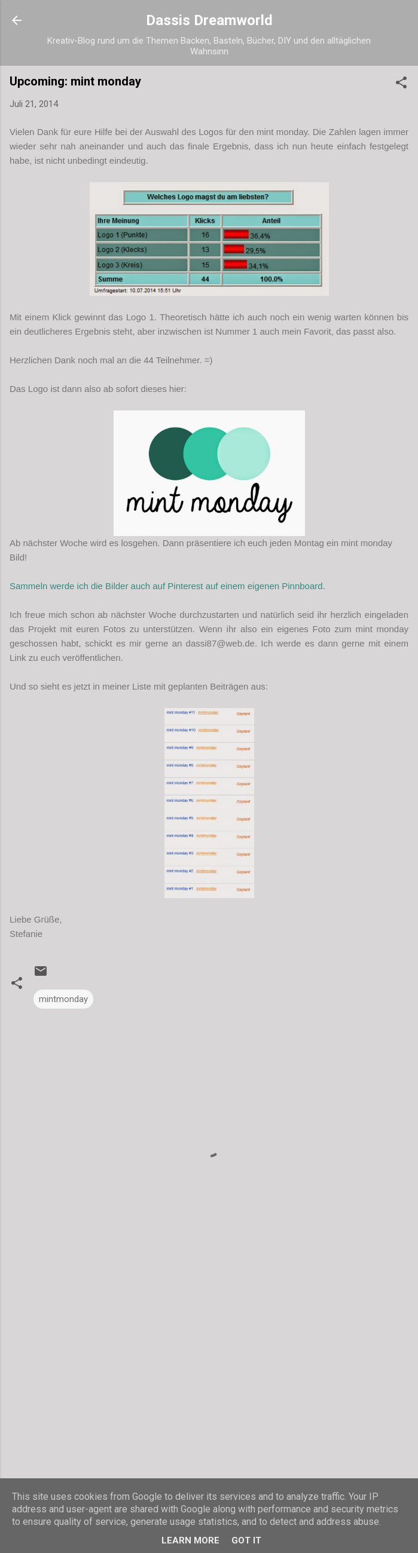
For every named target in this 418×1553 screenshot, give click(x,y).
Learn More (190, 1540)
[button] (401, 84)
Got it (246, 1540)
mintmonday (63, 999)
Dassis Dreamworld (209, 20)
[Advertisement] (209, 1378)
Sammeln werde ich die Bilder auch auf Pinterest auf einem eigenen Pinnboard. (167, 586)
